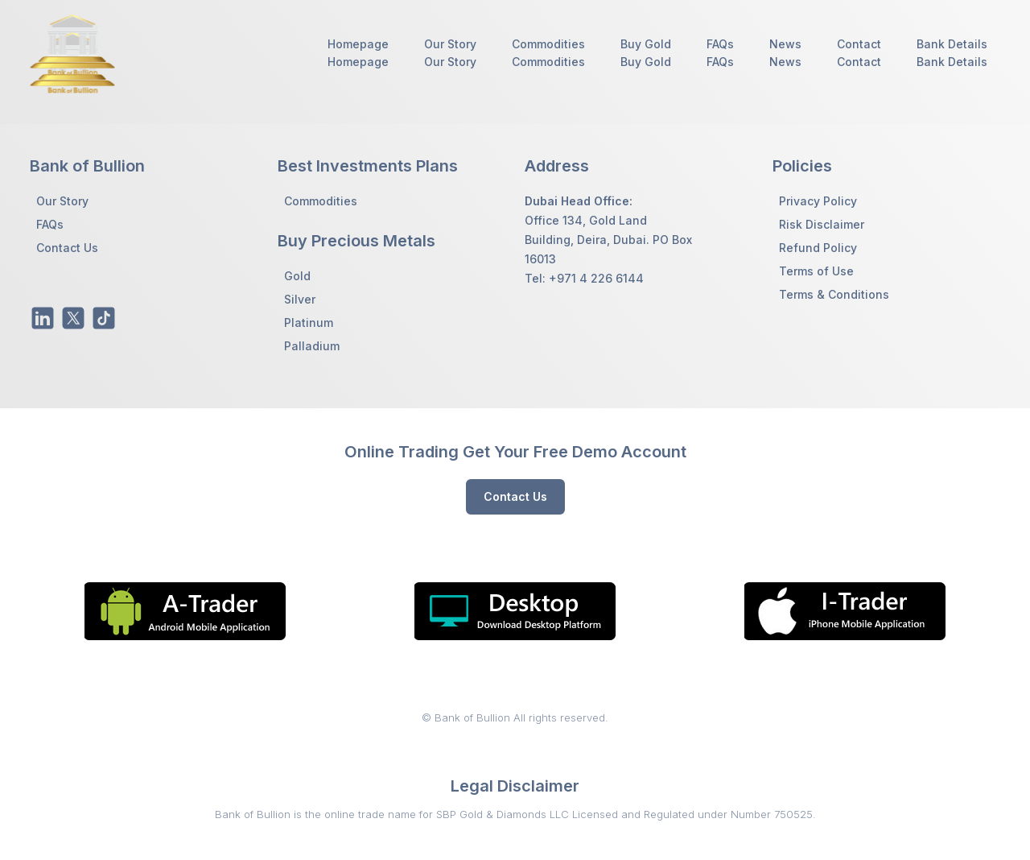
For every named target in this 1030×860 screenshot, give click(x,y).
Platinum (308, 322)
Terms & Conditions (834, 294)
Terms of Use (816, 271)
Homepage (358, 44)
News (785, 44)
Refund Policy (818, 247)
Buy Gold (645, 44)
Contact (859, 44)
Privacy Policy (818, 201)
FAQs (720, 44)
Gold (297, 276)
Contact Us (67, 247)
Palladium (312, 346)
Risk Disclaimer (821, 224)
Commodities (548, 44)
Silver (299, 299)
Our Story (450, 44)
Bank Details (952, 44)
